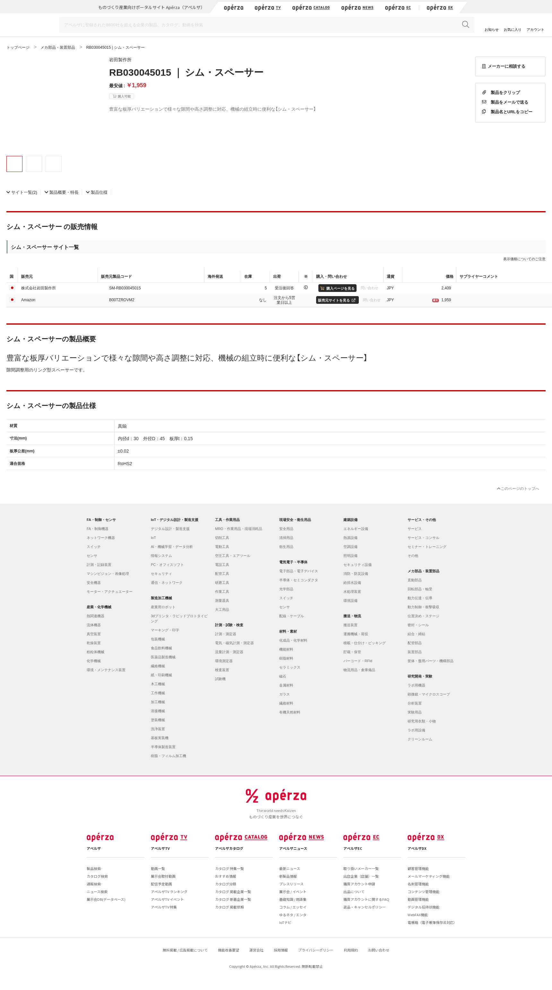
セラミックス (289, 667)
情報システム (161, 555)
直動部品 (415, 580)
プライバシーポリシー (315, 949)
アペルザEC (352, 848)
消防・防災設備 (355, 573)
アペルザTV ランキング (169, 891)
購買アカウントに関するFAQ (366, 899)
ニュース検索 (97, 891)
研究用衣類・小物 (422, 721)
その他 (413, 555)
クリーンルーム (420, 739)
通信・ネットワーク (167, 582)
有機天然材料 (289, 712)
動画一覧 (158, 868)
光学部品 (286, 589)
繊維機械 (158, 666)
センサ (92, 555)
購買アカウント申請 (359, 883)
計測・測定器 (225, 633)
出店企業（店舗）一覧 (361, 876)
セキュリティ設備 (357, 564)
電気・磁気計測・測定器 (234, 642)
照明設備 (350, 555)
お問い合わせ (378, 949)
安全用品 (286, 528)
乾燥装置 (94, 642)
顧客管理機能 (418, 868)
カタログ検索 (97, 876)
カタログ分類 (225, 883)
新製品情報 (288, 876)
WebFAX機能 (418, 914)
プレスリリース (291, 883)
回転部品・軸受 (420, 589)
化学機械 (94, 660)
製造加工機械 (161, 598)
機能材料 (286, 649)
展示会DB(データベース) (106, 899)
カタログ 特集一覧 (229, 868)
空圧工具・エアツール (232, 555)
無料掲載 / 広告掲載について (185, 949)
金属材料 (286, 685)
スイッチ (94, 546)
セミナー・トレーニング (427, 546)
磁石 (282, 676)
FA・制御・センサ (101, 519)
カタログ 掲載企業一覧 (233, 891)
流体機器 (94, 624)
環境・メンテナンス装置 (106, 669)
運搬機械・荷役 (355, 633)
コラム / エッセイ (292, 906)
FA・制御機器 (97, 528)
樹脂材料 (286, 658)
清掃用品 (286, 537)
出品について (354, 891)
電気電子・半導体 (293, 562)
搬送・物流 (352, 616)
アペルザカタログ (229, 848)
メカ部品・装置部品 (423, 571)
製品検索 (94, 868)
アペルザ (94, 848)
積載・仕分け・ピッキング (364, 642)
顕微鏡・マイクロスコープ (429, 694)
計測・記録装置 (99, 564)
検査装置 (222, 669)
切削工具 (222, 537)
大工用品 (222, 609)
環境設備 (350, 600)
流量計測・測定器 (229, 651)
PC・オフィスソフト (167, 564)
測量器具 (222, 600)
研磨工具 (222, 582)
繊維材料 (286, 703)
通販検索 (94, 883)
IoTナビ (285, 922)
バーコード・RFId (357, 660)
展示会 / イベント (292, 891)
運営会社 (256, 949)
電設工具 (222, 564)
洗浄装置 (158, 728)
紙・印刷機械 (161, 675)
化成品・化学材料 (293, 640)
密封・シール (418, 624)
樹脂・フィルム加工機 (168, 755)
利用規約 (351, 949)
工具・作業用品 (227, 519)
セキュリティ (161, 573)
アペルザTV (160, 848)
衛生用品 (286, 546)
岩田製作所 (120, 59)
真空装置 (94, 633)
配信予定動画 (161, 883)
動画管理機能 (418, 899)
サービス (415, 528)
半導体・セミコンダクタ (298, 580)
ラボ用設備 (416, 730)
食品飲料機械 (161, 648)
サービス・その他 (422, 519)
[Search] (266, 25)
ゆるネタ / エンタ (292, 914)
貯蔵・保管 (352, 651)
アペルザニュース (293, 848)
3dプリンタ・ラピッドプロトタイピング (179, 618)
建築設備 (350, 519)
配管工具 (222, 573)
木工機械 (158, 684)
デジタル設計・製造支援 (170, 528)
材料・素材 (288, 631)
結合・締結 (416, 633)
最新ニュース (289, 868)
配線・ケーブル (291, 616)
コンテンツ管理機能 (423, 891)
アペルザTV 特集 (164, 906)
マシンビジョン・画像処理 (108, 573)
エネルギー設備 (355, 528)
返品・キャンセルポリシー (364, 906)
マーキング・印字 (165, 630)
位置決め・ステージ (423, 616)
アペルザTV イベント (167, 899)
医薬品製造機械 (163, 657)
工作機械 (158, 693)
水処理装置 (352, 591)
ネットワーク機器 (101, 537)
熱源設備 (350, 537)
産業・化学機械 (99, 607)
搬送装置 (350, 624)
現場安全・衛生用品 (295, 519)
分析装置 (415, 703)
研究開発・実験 (420, 676)
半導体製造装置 (163, 746)
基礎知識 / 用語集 (292, 899)
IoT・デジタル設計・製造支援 (175, 519)
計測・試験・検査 (229, 624)
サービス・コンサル (423, 537)
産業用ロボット (163, 607)
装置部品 (415, 651)
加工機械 (158, 701)
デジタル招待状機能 (423, 906)
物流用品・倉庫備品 (359, 669)
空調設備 (350, 546)
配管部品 (415, 642)
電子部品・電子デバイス (298, 571)
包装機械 (158, 639)
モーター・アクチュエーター (110, 591)
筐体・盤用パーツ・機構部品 (430, 660)
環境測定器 (224, 660)
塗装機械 (158, 719)
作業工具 (222, 591)
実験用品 (415, 712)
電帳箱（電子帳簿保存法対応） (432, 922)
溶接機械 (158, 710)
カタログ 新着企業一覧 (233, 899)
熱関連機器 (95, 616)
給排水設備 (352, 582)
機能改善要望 (228, 949)
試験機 (220, 678)
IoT (153, 537)
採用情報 (281, 949)
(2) (21, 192)
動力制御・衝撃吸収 (423, 607)
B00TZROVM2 (121, 300)
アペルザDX (417, 848)
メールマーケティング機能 (429, 876)
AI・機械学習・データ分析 (172, 546)
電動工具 (222, 546)
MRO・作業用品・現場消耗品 (238, 528)
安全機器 (94, 582)
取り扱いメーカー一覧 (361, 868)
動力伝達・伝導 (420, 598)
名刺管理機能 (418, 883)
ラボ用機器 (416, 685)
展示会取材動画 (163, 876)
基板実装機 (159, 737)
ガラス (284, 694)
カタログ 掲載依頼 (229, 906)
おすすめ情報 (225, 876)
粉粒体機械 (95, 651)
